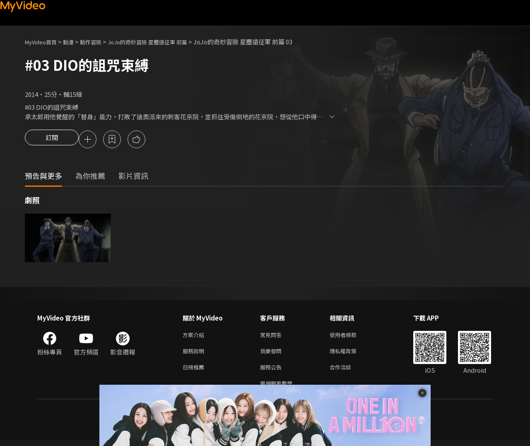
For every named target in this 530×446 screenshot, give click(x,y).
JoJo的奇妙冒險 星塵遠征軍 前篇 (164, 41)
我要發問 (272, 354)
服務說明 (195, 354)
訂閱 (51, 140)
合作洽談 (347, 371)
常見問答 (272, 336)
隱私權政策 (350, 354)
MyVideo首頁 (44, 41)
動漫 (75, 41)
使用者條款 (350, 336)
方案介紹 (195, 336)
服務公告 (272, 371)
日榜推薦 (195, 371)
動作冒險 (99, 41)
